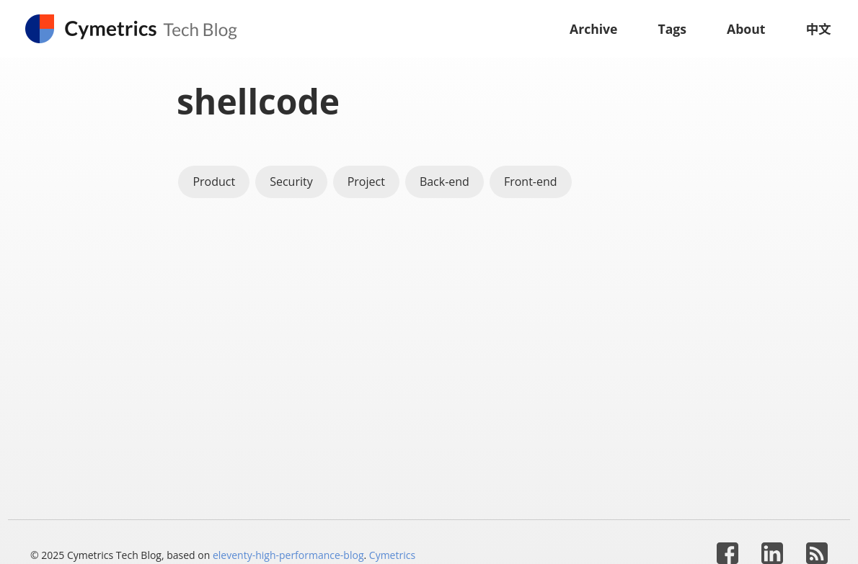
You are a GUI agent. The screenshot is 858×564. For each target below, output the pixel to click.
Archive (594, 28)
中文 (818, 28)
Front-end (530, 181)
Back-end (444, 181)
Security (291, 181)
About (746, 28)
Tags (672, 28)
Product (214, 181)
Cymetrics (392, 555)
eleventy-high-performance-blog (288, 555)
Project (366, 181)
